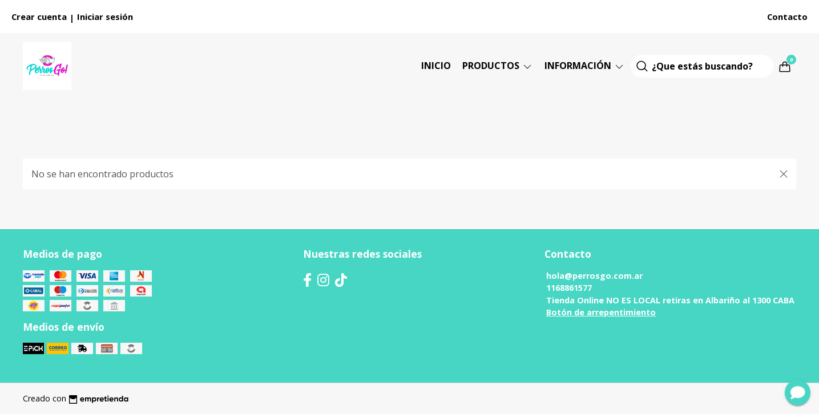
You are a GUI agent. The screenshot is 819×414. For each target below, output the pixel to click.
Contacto (787, 16)
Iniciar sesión (105, 16)
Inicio (436, 65)
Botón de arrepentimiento (601, 312)
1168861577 (569, 287)
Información (584, 65)
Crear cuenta (39, 16)
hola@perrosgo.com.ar (594, 275)
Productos (497, 65)
